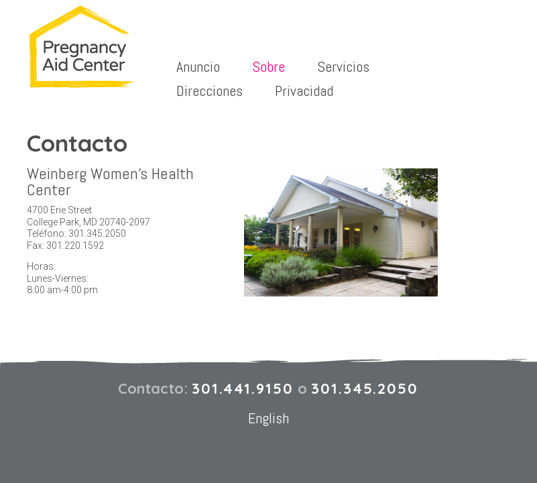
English (268, 418)
